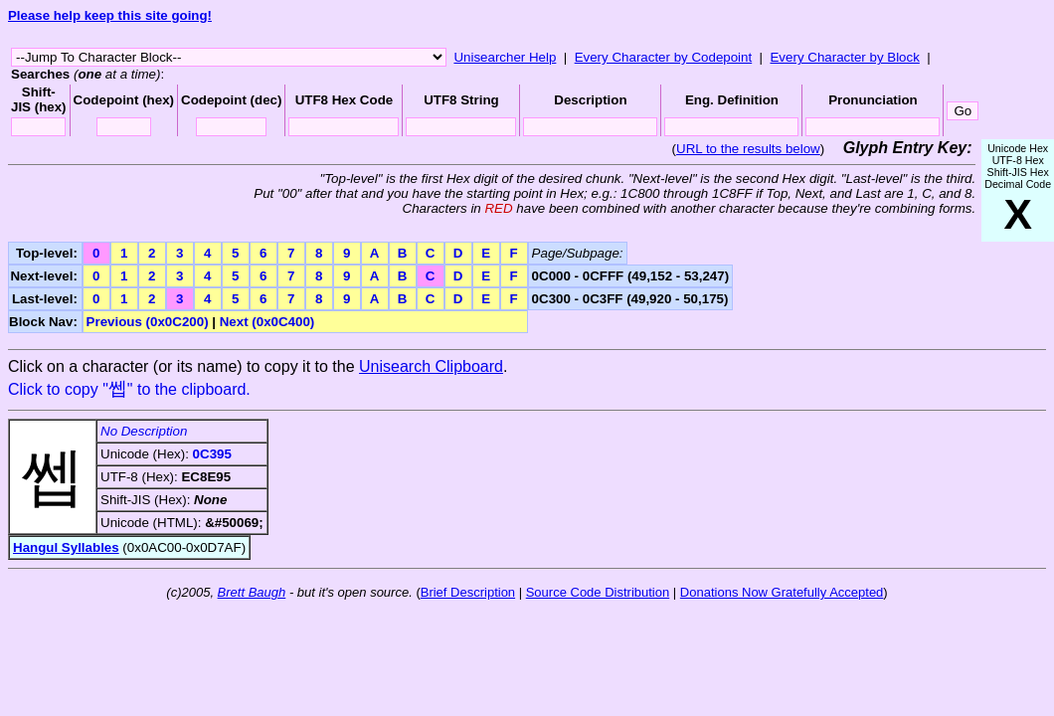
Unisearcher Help (504, 57)
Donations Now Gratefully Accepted (782, 592)
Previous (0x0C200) (148, 321)
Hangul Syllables (66, 547)
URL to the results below (748, 148)
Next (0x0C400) (267, 321)
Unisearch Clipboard (431, 366)
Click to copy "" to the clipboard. (129, 389)
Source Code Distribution (598, 592)
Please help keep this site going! (110, 15)
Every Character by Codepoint (664, 57)
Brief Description (468, 592)
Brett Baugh (252, 592)
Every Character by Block (844, 57)
